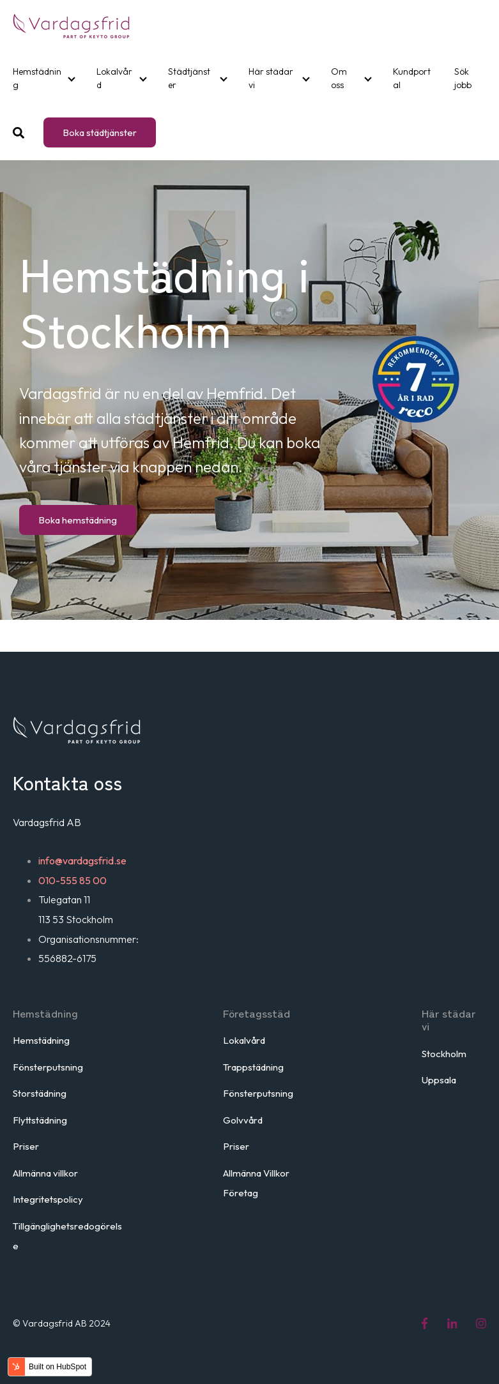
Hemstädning (37, 78)
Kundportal (412, 78)
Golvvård (243, 1120)
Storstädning (39, 1093)
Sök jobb (463, 78)
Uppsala (439, 1080)
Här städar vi (271, 78)
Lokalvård (114, 78)
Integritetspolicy (48, 1199)
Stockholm (444, 1054)
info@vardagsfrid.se (82, 860)
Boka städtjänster (100, 132)
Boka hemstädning (77, 520)
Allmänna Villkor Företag (256, 1183)
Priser (26, 1146)
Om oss (339, 78)
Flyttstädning (40, 1120)
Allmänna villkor (45, 1173)
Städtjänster (189, 78)
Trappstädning (253, 1067)
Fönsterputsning (48, 1067)
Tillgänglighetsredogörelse (67, 1236)
